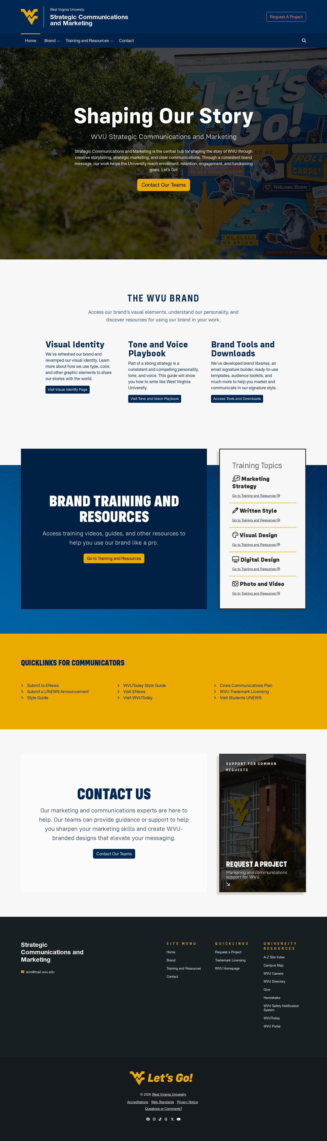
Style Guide (37, 697)
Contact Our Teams (164, 185)
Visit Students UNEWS (240, 697)
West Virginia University (169, 1094)
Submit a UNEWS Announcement (58, 691)
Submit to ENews (43, 685)
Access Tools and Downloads (237, 398)
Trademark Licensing (230, 960)
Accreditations (137, 1102)
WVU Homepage (227, 968)
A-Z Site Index (274, 957)
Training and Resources (87, 40)
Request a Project (228, 952)
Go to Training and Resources (114, 558)
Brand (49, 40)
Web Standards (162, 1102)
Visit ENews (134, 691)
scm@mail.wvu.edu (40, 972)
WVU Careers (273, 973)
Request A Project (286, 16)
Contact (126, 40)
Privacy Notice (187, 1102)
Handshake (272, 998)
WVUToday (272, 1018)
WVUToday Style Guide (144, 685)
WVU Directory (274, 981)
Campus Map (274, 965)
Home (30, 40)
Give (267, 990)
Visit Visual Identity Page (67, 389)
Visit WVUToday (138, 697)
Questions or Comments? (163, 1109)
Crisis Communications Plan (246, 685)
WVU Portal (272, 1026)
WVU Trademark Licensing (244, 691)
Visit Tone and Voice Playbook (155, 398)
